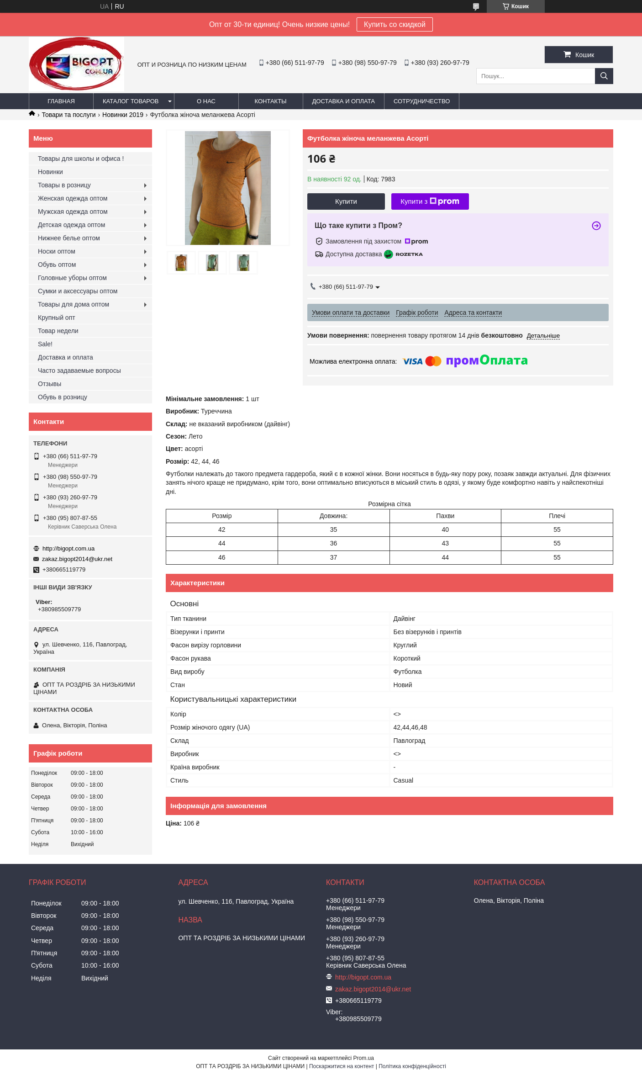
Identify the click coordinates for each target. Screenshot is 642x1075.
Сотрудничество (422, 101)
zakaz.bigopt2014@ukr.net (77, 559)
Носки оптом (56, 251)
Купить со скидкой (395, 24)
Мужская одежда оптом (73, 211)
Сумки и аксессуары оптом (77, 291)
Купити (346, 201)
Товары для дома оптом (73, 304)
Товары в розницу (64, 185)
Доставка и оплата (343, 101)
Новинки (50, 171)
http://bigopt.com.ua (68, 548)
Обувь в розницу (62, 397)
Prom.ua (363, 1058)
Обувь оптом (57, 264)
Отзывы (49, 383)
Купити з (429, 201)
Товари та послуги (68, 114)
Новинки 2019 (122, 114)
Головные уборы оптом (72, 277)
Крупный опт (56, 317)
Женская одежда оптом (72, 198)
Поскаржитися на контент (341, 1066)
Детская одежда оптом (71, 224)
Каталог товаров (131, 101)
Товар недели (58, 330)
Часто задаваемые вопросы (79, 370)
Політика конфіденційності (412, 1066)
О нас (206, 101)
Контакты (270, 101)
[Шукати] (604, 76)
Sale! (45, 344)
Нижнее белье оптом (69, 238)
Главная (61, 101)
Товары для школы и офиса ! (81, 158)
